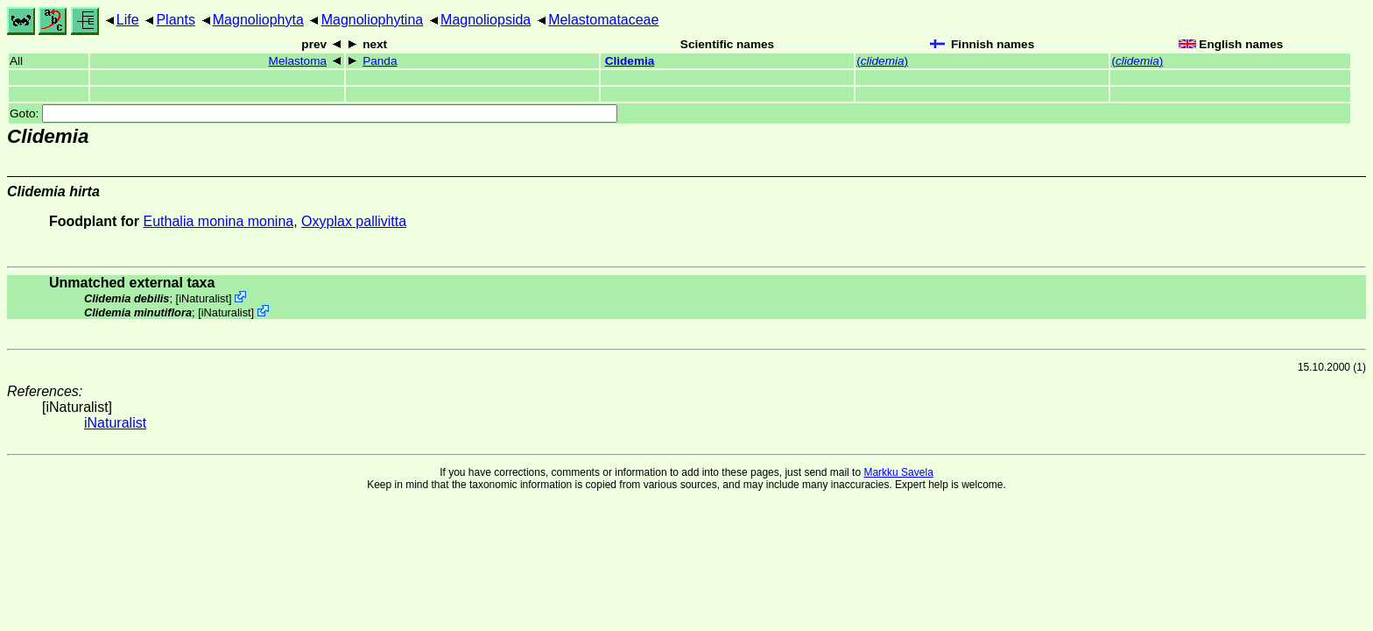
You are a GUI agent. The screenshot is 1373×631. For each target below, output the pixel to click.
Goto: (313, 113)
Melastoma (298, 60)
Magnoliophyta (258, 19)
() (882, 60)
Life (127, 19)
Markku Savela (898, 472)
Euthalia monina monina (219, 221)
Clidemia (630, 60)
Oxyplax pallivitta (353, 221)
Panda (380, 60)
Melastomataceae (603, 19)
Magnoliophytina (372, 19)
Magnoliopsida (485, 19)
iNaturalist (204, 298)
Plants (175, 19)
